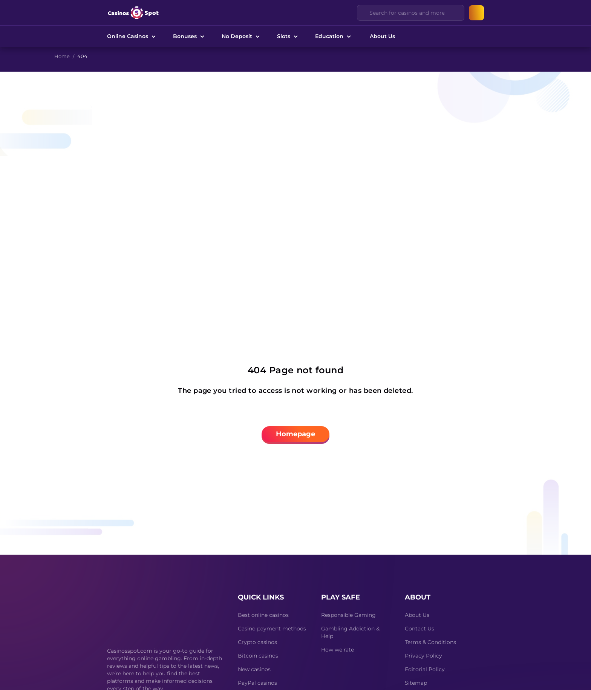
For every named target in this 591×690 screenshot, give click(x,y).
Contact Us (419, 628)
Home (62, 56)
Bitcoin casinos (258, 655)
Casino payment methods (272, 628)
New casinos (254, 669)
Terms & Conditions (430, 642)
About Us (382, 36)
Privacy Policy (423, 655)
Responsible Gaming (348, 615)
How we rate (337, 649)
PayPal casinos (257, 682)
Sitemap (416, 682)
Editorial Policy (425, 669)
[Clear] (454, 13)
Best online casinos (263, 615)
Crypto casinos (257, 642)
